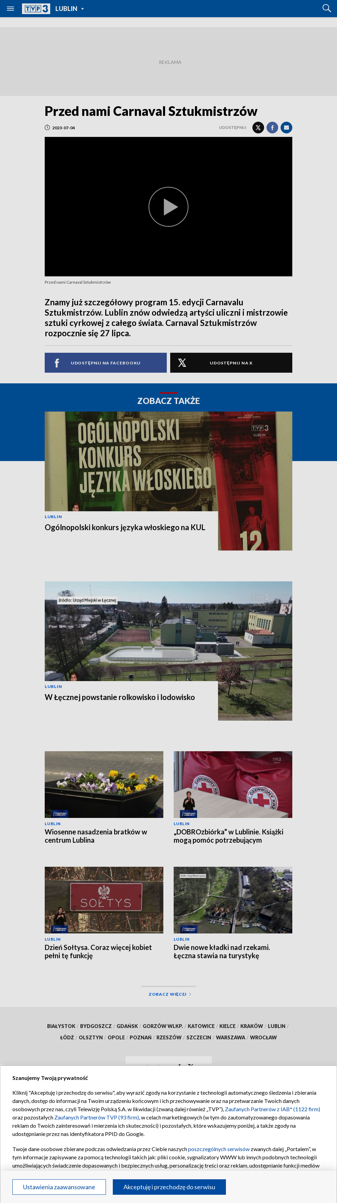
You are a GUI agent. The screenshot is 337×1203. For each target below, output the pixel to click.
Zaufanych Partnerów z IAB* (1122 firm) (272, 1109)
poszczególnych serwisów (219, 1149)
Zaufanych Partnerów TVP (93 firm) (96, 1117)
